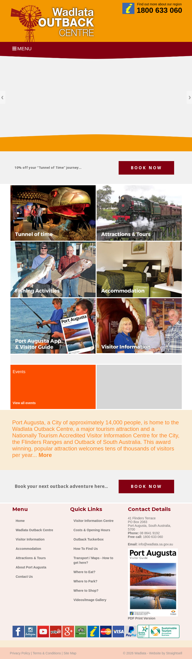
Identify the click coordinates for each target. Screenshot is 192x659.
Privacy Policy (20, 653)
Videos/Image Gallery (90, 600)
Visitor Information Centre (94, 521)
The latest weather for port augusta (139, 394)
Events (19, 371)
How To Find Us (86, 549)
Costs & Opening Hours (92, 530)
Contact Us (24, 576)
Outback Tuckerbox (89, 539)
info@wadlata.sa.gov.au (156, 544)
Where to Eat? (84, 572)
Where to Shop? (86, 590)
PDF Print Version (141, 618)
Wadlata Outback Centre (34, 530)
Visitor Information (30, 539)
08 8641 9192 (150, 533)
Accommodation (28, 549)
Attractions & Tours (31, 558)
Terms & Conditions (47, 653)
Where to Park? (86, 581)
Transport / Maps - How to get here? (93, 560)
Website (155, 653)
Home (20, 521)
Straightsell (174, 653)
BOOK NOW (146, 167)
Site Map (70, 653)
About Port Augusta (31, 567)
